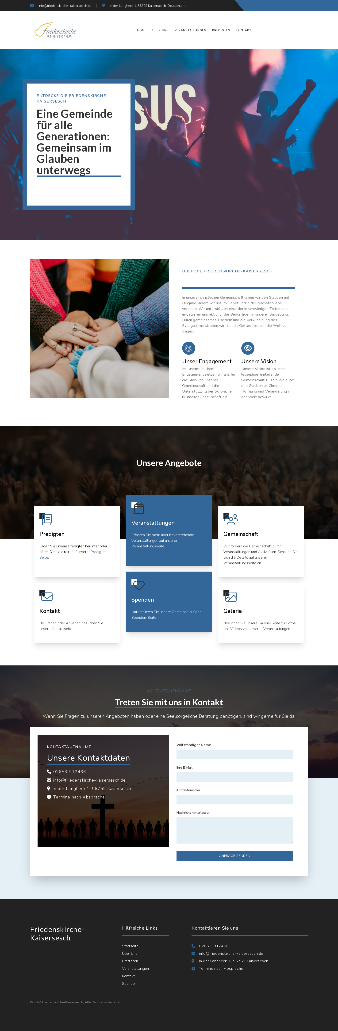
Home (142, 30)
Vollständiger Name (194, 745)
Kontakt (243, 30)
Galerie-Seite (269, 623)
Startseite (130, 946)
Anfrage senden (234, 856)
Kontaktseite (61, 628)
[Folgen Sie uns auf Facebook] (277, 5)
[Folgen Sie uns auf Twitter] (285, 5)
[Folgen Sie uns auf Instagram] (294, 5)
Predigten (221, 30)
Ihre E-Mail (184, 767)
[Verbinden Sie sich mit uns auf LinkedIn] (302, 5)
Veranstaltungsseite (147, 546)
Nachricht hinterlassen (193, 812)
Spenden (129, 983)
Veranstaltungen (191, 30)
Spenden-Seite (143, 617)
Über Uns (160, 30)
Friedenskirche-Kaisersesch (57, 933)
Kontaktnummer (188, 790)
